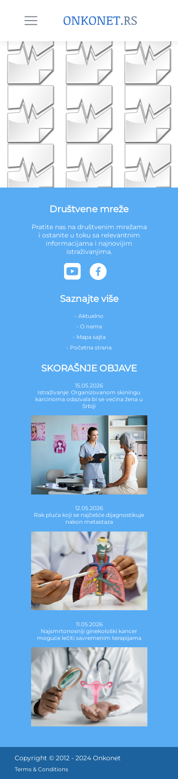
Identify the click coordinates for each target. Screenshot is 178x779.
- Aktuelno (89, 315)
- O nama (89, 326)
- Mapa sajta (89, 336)
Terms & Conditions (41, 769)
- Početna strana (89, 347)
